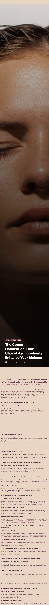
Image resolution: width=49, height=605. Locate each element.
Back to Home (5, 1)
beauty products (19, 391)
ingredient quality (13, 459)
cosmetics (3, 413)
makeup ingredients (11, 395)
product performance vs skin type (27, 522)
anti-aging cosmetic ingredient (14, 597)
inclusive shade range (26, 583)
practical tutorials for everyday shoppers (23, 491)
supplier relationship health (15, 554)
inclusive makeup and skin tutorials (39, 536)
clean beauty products (19, 481)
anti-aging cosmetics (25, 471)
